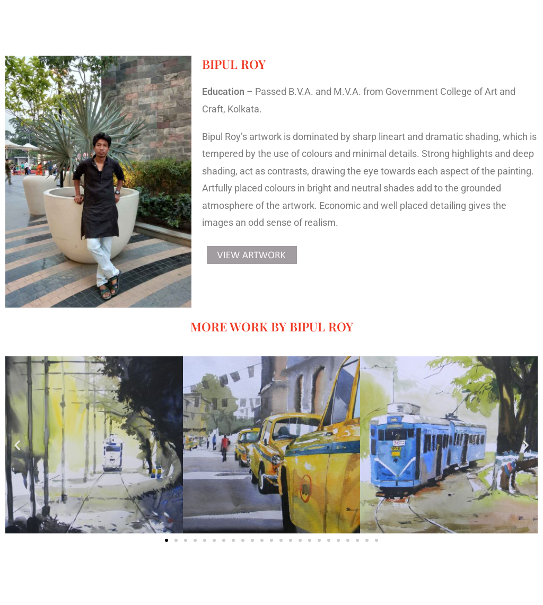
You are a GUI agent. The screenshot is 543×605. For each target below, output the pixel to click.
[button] (17, 445)
